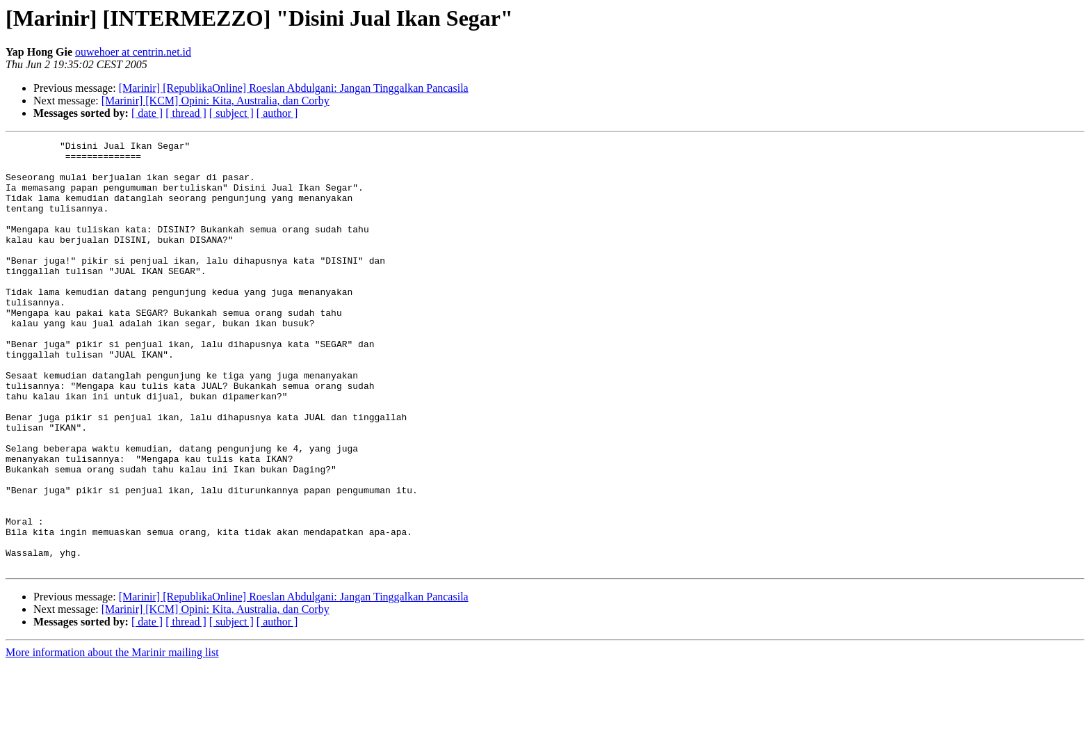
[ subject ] (231, 113)
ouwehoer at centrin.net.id (133, 52)
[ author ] (277, 113)
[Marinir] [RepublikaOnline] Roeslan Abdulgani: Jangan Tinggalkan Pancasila (294, 88)
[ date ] (147, 113)
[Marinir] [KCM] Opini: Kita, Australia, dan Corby (215, 100)
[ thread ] (185, 113)
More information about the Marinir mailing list (112, 738)
